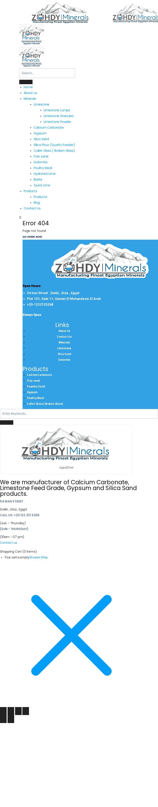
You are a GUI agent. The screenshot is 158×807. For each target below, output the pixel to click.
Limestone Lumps (57, 110)
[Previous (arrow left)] (3, 719)
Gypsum (40, 133)
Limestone (64, 348)
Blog (37, 202)
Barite (38, 179)
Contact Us (32, 208)
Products (30, 191)
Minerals (64, 342)
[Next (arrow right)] (11, 719)
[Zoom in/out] (3, 711)
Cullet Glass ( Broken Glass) (54, 150)
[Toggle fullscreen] (11, 711)
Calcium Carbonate (49, 127)
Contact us (8, 542)
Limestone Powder (57, 122)
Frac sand (41, 156)
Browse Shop (39, 557)
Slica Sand (41, 139)
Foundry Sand (36, 386)
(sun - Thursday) (14, 529)
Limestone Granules (58, 116)
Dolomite (40, 162)
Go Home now (32, 236)
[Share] (18, 711)
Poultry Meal (43, 168)
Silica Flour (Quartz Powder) (54, 145)
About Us (64, 330)
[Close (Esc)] (25, 711)
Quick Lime (42, 185)
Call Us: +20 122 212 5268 (19, 515)
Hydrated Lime (44, 173)
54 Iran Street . (12, 501)
